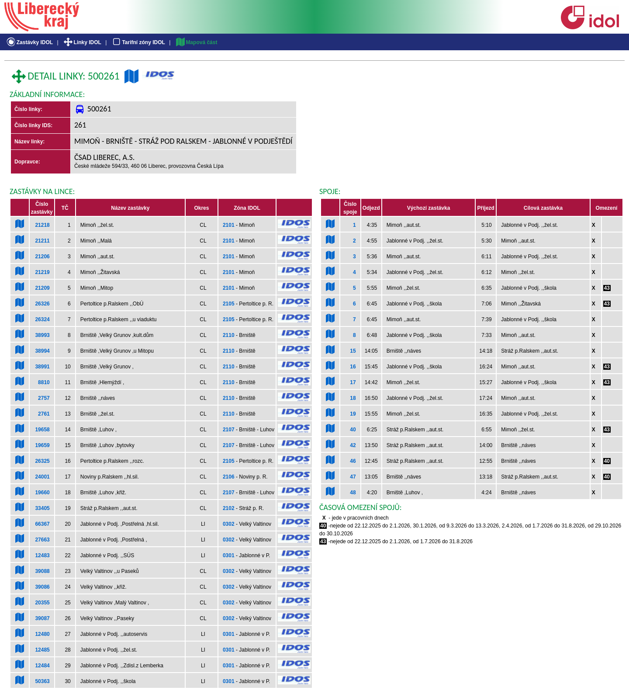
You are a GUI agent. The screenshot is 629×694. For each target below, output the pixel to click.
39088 (42, 571)
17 (353, 382)
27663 (42, 540)
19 (353, 414)
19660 (42, 492)
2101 (229, 225)
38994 (42, 351)
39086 (42, 587)
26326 (42, 304)
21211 (42, 241)
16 (353, 367)
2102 (229, 508)
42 (353, 445)
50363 (42, 681)
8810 (44, 382)
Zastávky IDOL (29, 42)
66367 (42, 524)
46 (353, 461)
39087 (42, 618)
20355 (42, 603)
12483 (42, 555)
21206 (42, 256)
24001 (42, 477)
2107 (229, 430)
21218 (42, 225)
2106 (229, 477)
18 (353, 398)
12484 (42, 666)
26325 (42, 461)
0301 (229, 555)
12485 (42, 650)
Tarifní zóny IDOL (138, 42)
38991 (42, 367)
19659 (42, 445)
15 (353, 351)
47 (353, 477)
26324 (42, 319)
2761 (44, 414)
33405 (42, 508)
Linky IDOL (81, 42)
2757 (44, 398)
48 (353, 492)
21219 (42, 272)
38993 (42, 335)
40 (353, 430)
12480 (42, 634)
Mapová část (196, 42)
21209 (42, 288)
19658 (42, 430)
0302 (229, 524)
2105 (229, 304)
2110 (229, 335)
